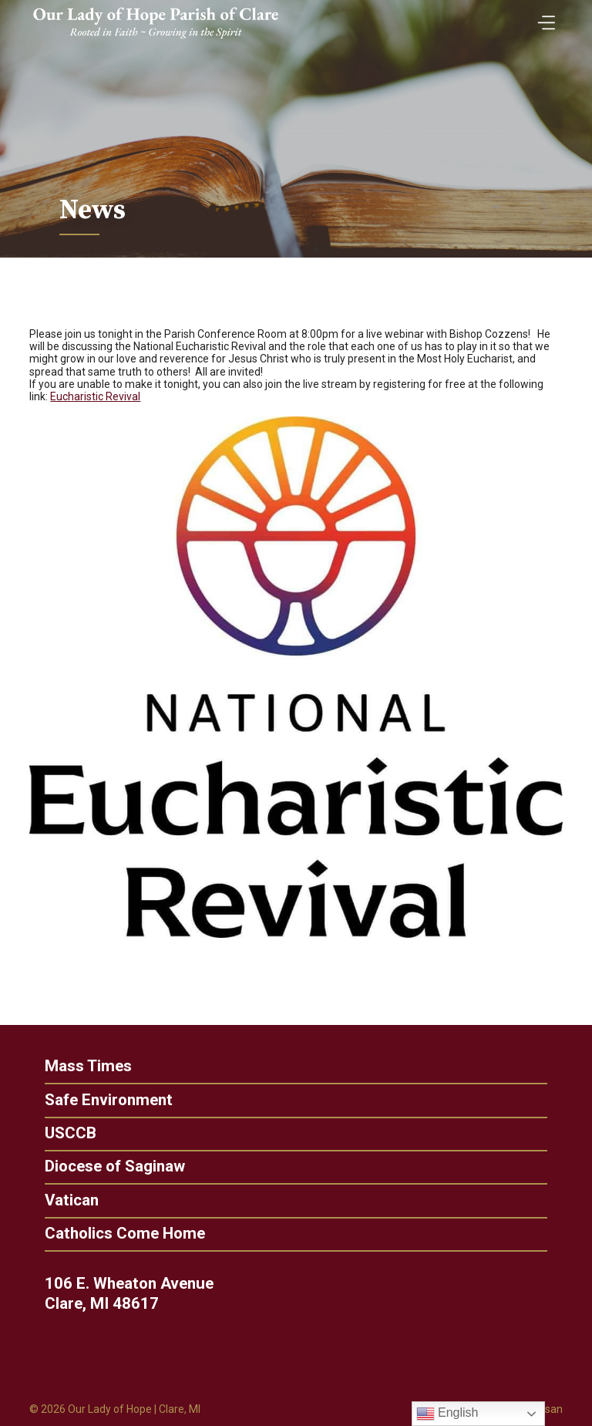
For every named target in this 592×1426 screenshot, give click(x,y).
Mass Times (80, 1066)
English (447, 1413)
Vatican (64, 1200)
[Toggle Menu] (542, 17)
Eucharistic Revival (95, 396)
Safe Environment (101, 1100)
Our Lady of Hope (110, 1409)
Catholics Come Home (117, 1233)
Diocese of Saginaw (107, 1166)
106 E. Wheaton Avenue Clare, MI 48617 (136, 1293)
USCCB (63, 1133)
